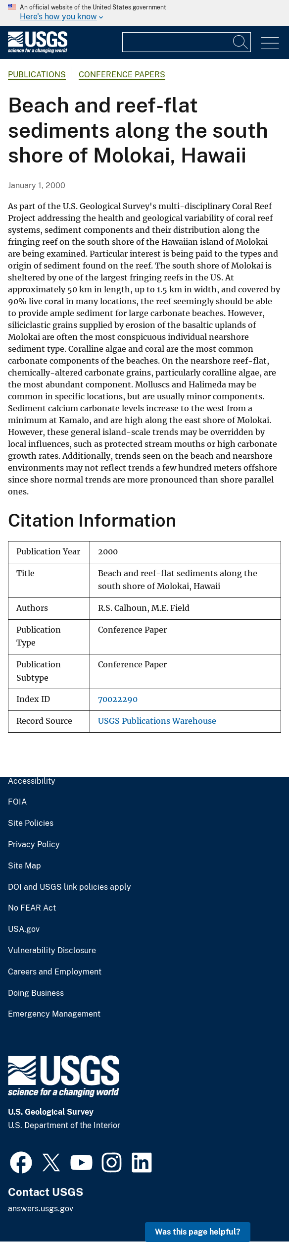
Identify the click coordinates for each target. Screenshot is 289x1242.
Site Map (24, 866)
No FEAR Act (32, 908)
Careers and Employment (54, 972)
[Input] (186, 42)
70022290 (118, 699)
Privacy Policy (34, 844)
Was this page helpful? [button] (198, 1232)
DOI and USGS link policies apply (69, 887)
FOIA (17, 802)
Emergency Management (54, 1014)
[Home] (37, 50)
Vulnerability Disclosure (52, 950)
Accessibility (31, 781)
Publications (37, 74)
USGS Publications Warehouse (157, 721)
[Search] (241, 42)
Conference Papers (122, 74)
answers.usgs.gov (40, 1208)
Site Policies (30, 823)
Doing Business (36, 993)
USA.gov (24, 929)
